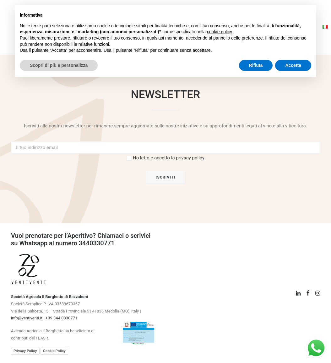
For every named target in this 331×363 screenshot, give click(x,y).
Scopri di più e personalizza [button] (59, 65)
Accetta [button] (293, 65)
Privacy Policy (25, 351)
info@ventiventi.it (26, 318)
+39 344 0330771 (62, 318)
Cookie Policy (54, 351)
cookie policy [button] (219, 31)
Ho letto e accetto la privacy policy (168, 158)
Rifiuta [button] (256, 65)
